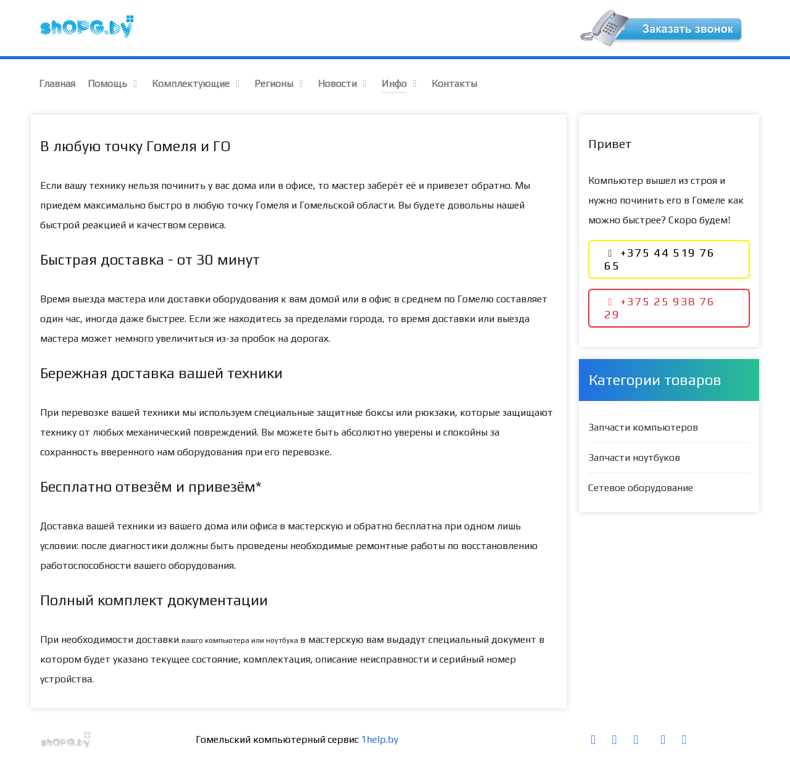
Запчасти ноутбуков (634, 457)
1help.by (379, 739)
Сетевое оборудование (640, 488)
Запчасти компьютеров (643, 427)
